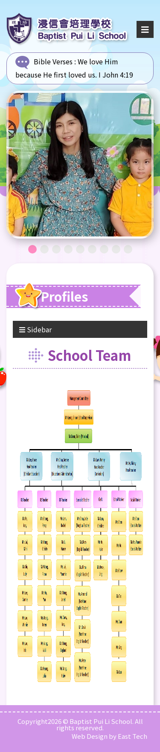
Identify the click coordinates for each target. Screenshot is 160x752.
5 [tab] (80, 249)
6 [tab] (92, 249)
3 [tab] (56, 249)
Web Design (90, 736)
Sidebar (35, 329)
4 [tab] (68, 249)
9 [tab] (128, 249)
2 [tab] (44, 249)
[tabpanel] (80, 165)
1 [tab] (32, 249)
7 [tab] (104, 249)
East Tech (132, 736)
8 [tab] (116, 249)
